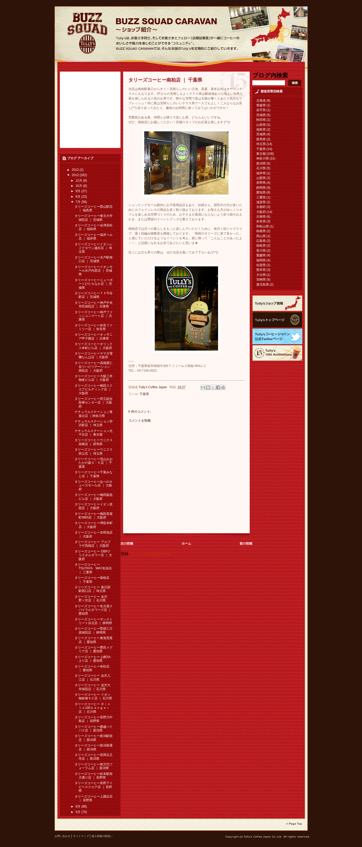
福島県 (261, 129)
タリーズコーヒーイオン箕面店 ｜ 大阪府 (94, 506)
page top (294, 824)
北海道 (261, 100)
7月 (78, 202)
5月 (78, 812)
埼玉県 (261, 144)
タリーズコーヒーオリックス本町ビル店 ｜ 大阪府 (94, 346)
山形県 (261, 125)
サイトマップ (81, 836)
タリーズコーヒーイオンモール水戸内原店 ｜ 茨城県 (94, 270)
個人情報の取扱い (102, 836)
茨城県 (261, 134)
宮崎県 (261, 279)
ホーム (186, 543)
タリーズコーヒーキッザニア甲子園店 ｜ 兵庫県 (94, 336)
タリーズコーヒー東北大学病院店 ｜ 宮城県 (94, 217)
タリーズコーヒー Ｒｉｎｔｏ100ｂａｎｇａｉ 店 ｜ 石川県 (92, 708)
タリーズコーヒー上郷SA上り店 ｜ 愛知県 (92, 658)
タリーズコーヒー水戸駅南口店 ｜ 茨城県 (94, 259)
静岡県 (261, 188)
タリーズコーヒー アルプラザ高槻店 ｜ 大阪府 (92, 543)
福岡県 (261, 260)
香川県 (261, 250)
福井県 (261, 173)
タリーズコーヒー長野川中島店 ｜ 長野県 (94, 719)
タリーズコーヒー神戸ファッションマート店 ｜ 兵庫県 (94, 316)
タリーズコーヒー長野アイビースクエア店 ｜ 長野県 (94, 787)
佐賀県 (261, 265)
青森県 (261, 105)
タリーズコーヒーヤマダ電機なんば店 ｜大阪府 (94, 355)
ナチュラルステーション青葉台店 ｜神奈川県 (94, 413)
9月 (78, 191)
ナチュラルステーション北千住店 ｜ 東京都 (94, 432)
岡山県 (261, 236)
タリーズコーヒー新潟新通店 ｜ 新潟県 (94, 747)
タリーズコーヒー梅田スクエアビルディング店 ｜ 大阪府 (94, 389)
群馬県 (261, 139)
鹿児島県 (262, 284)
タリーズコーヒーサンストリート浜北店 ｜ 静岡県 (94, 621)
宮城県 (261, 115)
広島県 (261, 241)
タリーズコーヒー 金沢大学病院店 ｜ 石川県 (92, 687)
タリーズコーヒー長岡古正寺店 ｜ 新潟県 (94, 756)
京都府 (261, 207)
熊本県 (261, 270)
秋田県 (261, 120)
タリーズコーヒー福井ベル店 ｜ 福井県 (94, 236)
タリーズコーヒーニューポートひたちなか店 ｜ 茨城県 (94, 284)
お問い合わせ (62, 836)
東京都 (261, 154)
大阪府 (261, 212)
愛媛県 (261, 255)
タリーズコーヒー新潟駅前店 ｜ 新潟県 (94, 737)
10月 (79, 186)
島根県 (261, 231)
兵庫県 (261, 216)
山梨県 (261, 178)
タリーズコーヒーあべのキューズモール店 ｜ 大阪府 (94, 485)
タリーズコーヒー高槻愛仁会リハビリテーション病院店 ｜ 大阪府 (94, 366)
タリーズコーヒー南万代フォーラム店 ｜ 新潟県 (94, 766)
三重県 (261, 197)
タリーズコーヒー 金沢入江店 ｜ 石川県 (92, 677)
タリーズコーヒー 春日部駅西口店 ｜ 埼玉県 (92, 589)
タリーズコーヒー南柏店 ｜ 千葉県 (92, 579)
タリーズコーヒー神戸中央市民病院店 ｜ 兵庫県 (94, 304)
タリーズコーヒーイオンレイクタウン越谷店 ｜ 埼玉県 (94, 248)
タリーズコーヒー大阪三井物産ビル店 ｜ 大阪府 (94, 378)
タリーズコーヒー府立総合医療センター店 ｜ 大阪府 (94, 402)
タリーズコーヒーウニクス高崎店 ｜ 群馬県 (94, 442)
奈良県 (261, 221)
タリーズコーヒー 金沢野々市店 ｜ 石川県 (91, 598)
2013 (76, 170)
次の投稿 (126, 543)
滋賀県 (261, 202)
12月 (79, 180)
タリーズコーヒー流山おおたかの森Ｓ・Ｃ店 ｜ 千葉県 (94, 463)
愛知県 (261, 192)
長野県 (261, 183)
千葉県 (144, 394)
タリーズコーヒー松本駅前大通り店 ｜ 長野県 (94, 775)
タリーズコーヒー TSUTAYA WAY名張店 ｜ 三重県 (93, 568)
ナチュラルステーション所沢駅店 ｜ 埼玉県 (94, 423)
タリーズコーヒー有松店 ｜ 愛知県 (92, 668)
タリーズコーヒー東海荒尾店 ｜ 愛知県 (94, 640)
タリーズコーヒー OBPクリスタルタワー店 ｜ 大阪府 (93, 555)
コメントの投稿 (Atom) (151, 554)
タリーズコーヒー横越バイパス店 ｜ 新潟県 (94, 728)
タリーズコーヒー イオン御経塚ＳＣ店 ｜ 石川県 (93, 696)
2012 (76, 175)
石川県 (261, 168)
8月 (78, 196)
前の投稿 (246, 543)
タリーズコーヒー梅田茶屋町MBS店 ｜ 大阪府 (94, 515)
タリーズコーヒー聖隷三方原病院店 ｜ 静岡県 (94, 630)
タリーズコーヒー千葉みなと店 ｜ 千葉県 (94, 474)
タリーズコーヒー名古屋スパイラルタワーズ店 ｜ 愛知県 (94, 610)
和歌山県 (262, 226)
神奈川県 (262, 158)
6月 (78, 806)
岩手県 (261, 110)
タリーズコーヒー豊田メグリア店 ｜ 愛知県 (94, 649)
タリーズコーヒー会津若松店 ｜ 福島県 (94, 227)
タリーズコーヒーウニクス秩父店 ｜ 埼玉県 (94, 451)
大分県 (261, 275)
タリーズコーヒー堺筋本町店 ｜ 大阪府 (94, 525)
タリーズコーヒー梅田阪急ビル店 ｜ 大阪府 (94, 496)
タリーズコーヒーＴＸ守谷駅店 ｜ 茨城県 (94, 295)
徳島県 (261, 245)
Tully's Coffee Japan (153, 387)
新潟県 (261, 163)
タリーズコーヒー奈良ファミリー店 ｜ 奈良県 (94, 327)
